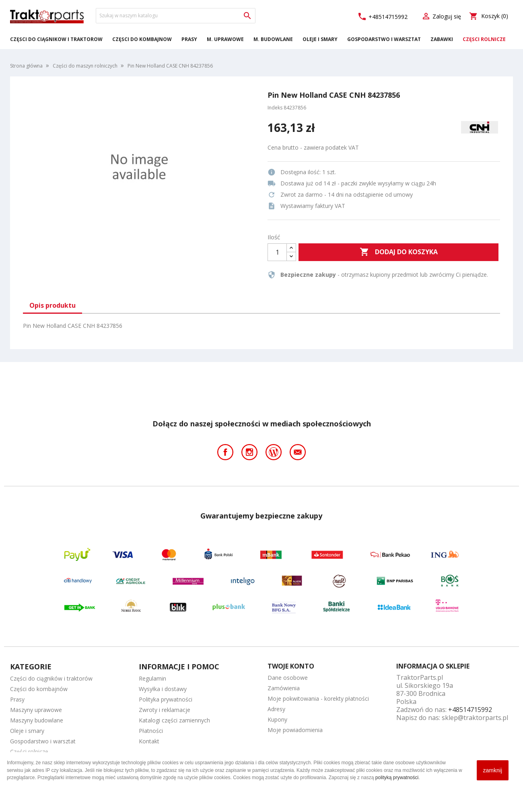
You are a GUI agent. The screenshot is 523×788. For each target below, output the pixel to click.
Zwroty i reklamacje (164, 710)
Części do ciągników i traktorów (56, 39)
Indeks (275, 107)
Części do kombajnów (142, 39)
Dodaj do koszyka (399, 252)
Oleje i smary (320, 39)
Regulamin (152, 678)
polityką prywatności (396, 777)
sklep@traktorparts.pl (475, 717)
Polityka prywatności (165, 699)
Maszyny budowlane (36, 720)
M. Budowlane (273, 39)
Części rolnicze (484, 39)
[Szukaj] (175, 15)
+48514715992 (382, 17)
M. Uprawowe (225, 39)
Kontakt (149, 741)
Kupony (277, 719)
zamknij (492, 770)
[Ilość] (277, 252)
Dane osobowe (288, 677)
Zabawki (441, 39)
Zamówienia (284, 688)
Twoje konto (291, 666)
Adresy (276, 709)
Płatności (151, 731)
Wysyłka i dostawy (163, 689)
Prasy (189, 39)
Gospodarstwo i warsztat (384, 39)
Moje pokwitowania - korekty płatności (318, 698)
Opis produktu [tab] (52, 305)
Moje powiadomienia (295, 730)
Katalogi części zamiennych (174, 720)
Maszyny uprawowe (36, 710)
